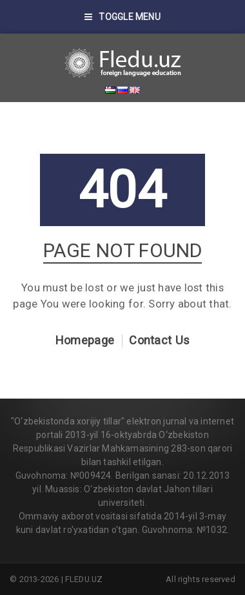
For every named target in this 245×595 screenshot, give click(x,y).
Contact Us (159, 340)
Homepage (84, 340)
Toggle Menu (122, 17)
